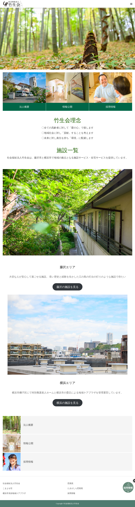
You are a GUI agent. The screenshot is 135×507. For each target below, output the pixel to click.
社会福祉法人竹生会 (11, 483)
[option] (67, 39)
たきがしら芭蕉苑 (75, 488)
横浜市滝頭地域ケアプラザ (14, 493)
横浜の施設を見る (67, 402)
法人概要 (24, 106)
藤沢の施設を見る (67, 286)
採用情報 (111, 106)
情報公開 (67, 106)
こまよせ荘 (7, 488)
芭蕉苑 (70, 483)
